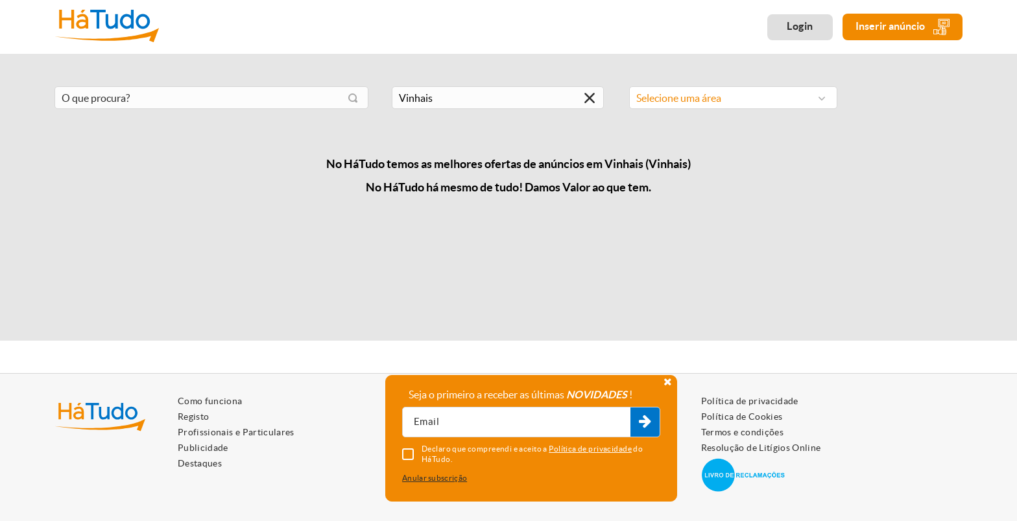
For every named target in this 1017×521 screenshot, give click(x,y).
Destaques (200, 463)
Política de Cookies (742, 416)
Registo (193, 416)
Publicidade (203, 447)
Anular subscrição (434, 478)
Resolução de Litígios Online (761, 447)
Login (800, 26)
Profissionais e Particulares (236, 432)
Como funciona (210, 401)
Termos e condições (742, 432)
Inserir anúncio (902, 27)
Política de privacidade (749, 401)
